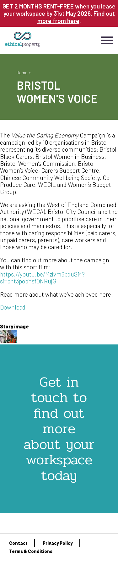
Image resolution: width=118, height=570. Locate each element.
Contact (18, 543)
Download (12, 307)
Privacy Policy (57, 543)
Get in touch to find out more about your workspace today (59, 428)
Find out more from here (76, 17)
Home (22, 72)
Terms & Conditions (30, 551)
